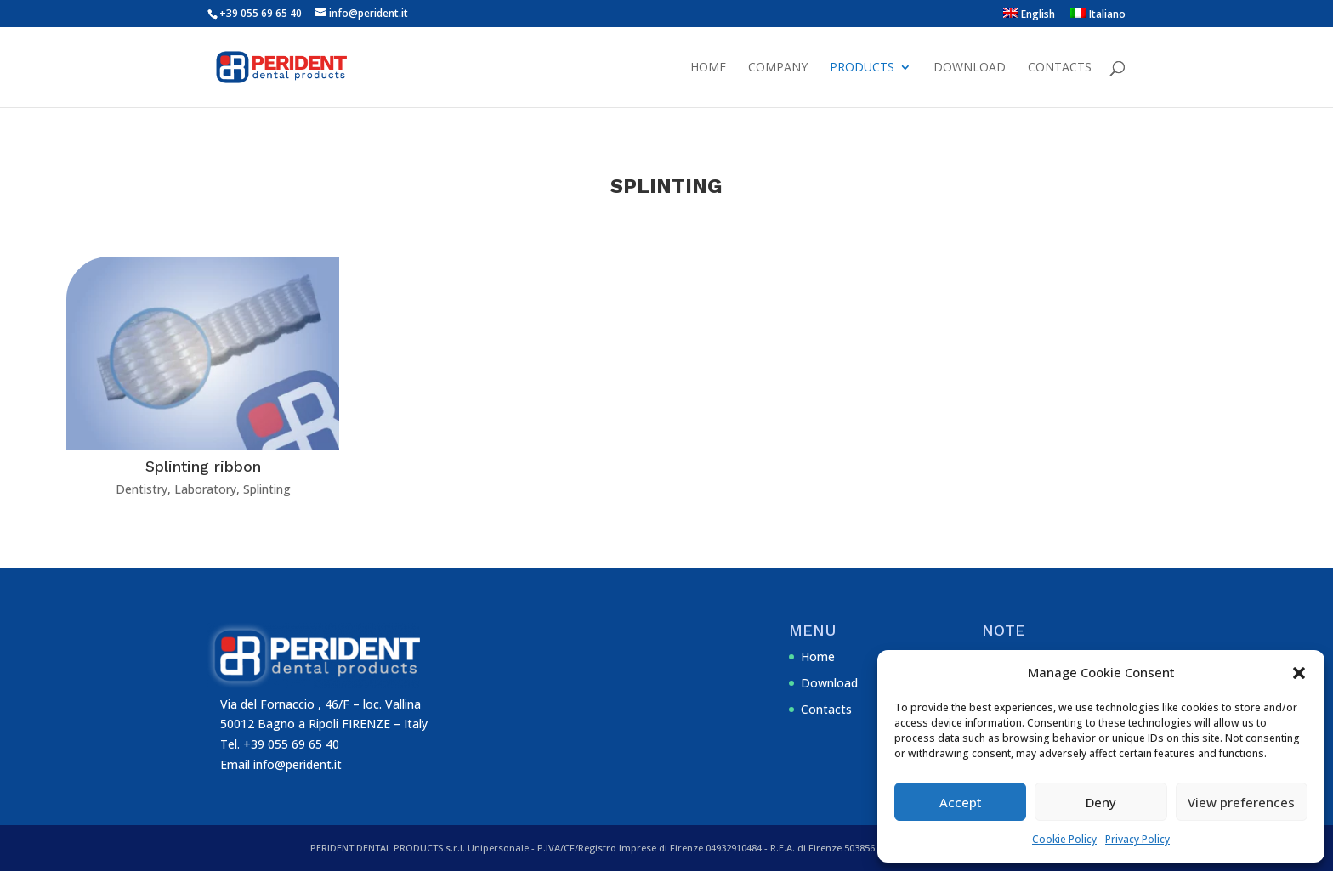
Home (708, 68)
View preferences (1241, 802)
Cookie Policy (1064, 839)
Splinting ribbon (203, 466)
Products (862, 68)
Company (778, 68)
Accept (960, 802)
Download (969, 68)
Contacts (1060, 68)
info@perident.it (297, 764)
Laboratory (205, 489)
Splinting (267, 489)
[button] (1298, 673)
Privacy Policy (1137, 839)
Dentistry (141, 489)
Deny (1101, 802)
